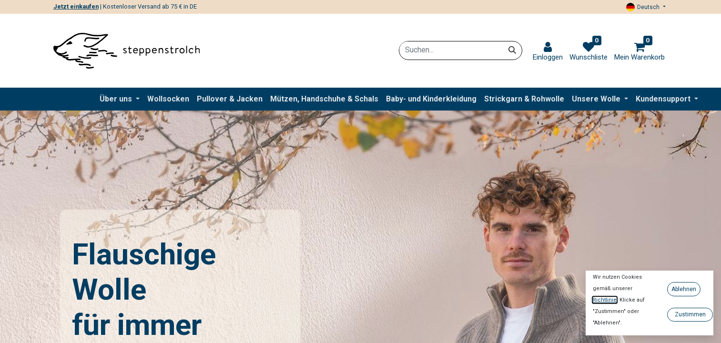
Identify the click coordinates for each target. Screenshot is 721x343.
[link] (548, 51)
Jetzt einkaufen (76, 6)
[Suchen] (512, 50)
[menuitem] (168, 99)
